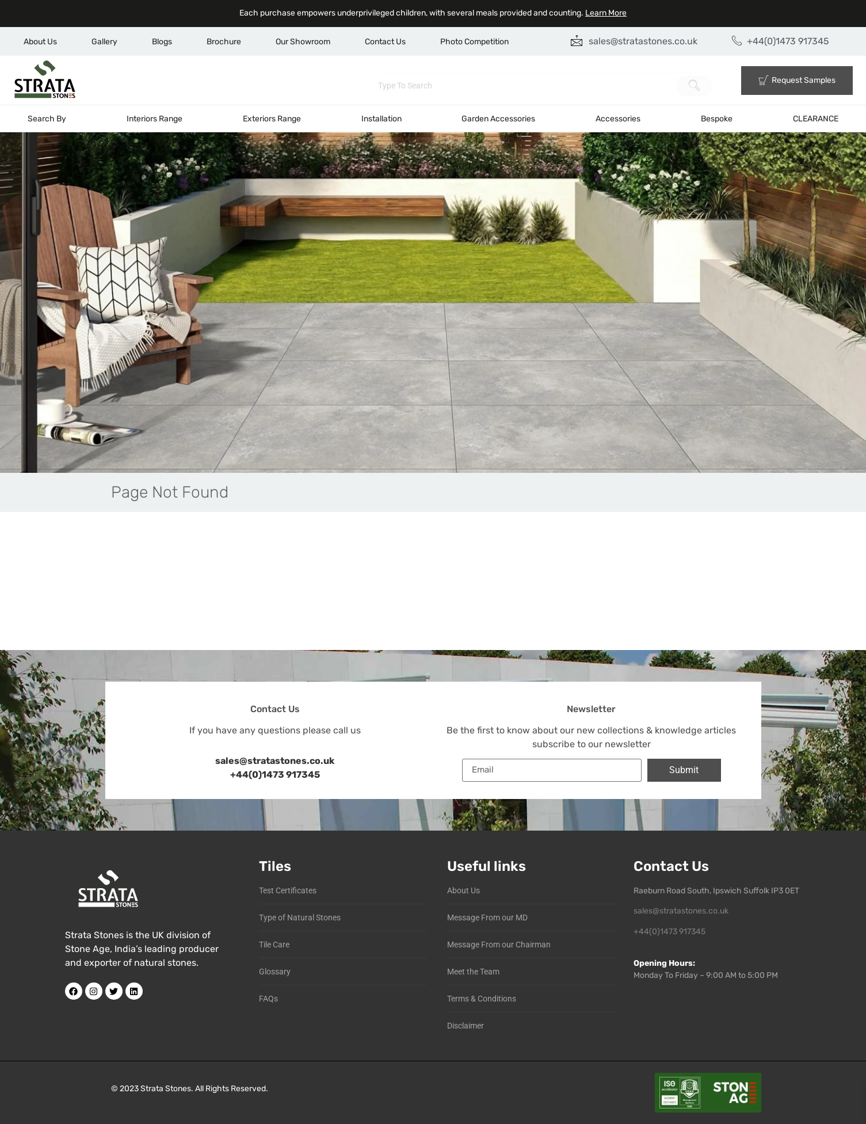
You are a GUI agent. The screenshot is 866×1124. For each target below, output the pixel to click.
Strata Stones (165, 1089)
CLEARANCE (815, 119)
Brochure (224, 42)
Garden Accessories (498, 119)
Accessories (618, 119)
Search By (47, 119)
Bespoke (717, 119)
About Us (40, 42)
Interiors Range (154, 119)
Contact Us (385, 42)
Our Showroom (303, 42)
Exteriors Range (272, 119)
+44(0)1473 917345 (275, 774)
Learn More (606, 13)
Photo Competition (474, 42)
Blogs (162, 42)
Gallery (104, 42)
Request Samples (797, 80)
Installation (381, 119)
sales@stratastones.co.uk (681, 911)
